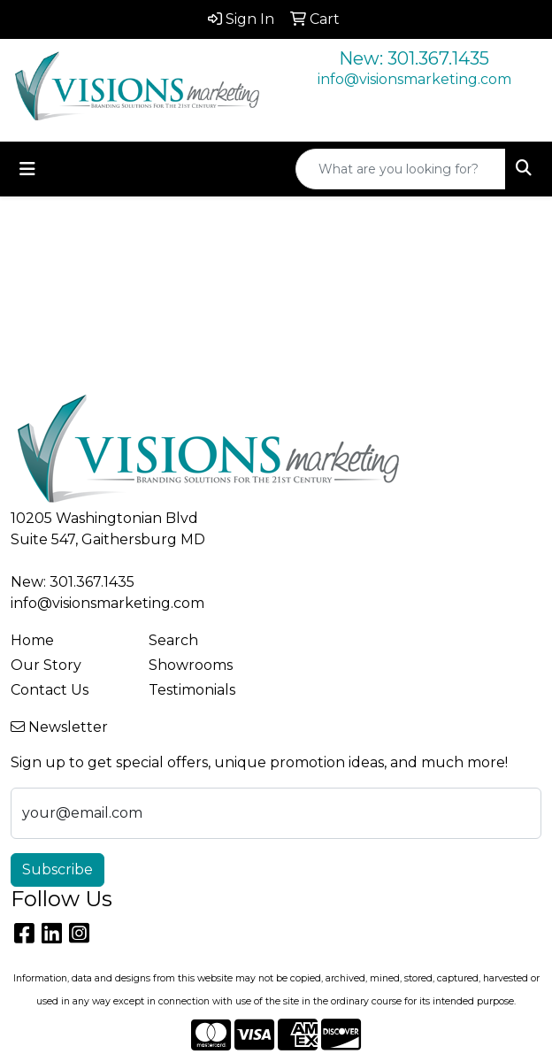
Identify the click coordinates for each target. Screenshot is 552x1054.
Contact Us (49, 689)
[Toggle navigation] (27, 169)
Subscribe (57, 869)
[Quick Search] (400, 169)
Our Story (46, 665)
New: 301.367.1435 (414, 58)
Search (173, 640)
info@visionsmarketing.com (414, 79)
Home (32, 640)
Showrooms (191, 665)
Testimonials (192, 689)
